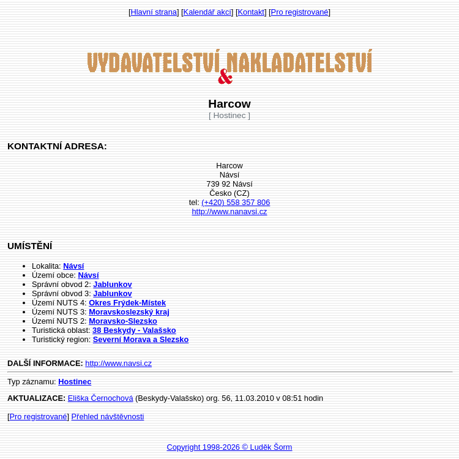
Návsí (73, 266)
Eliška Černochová (100, 398)
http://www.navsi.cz (118, 363)
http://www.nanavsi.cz (229, 211)
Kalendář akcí (207, 12)
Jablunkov (112, 284)
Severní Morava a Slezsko (141, 339)
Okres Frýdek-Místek (127, 302)
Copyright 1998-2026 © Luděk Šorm (229, 447)
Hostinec (74, 381)
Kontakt (251, 12)
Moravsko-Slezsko (123, 321)
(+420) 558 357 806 (235, 202)
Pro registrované (300, 12)
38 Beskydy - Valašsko (134, 330)
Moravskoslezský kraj (129, 311)
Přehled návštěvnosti (108, 416)
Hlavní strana (154, 12)
